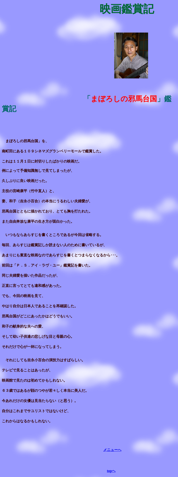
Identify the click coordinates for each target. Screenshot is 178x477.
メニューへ (112, 450)
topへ (111, 471)
